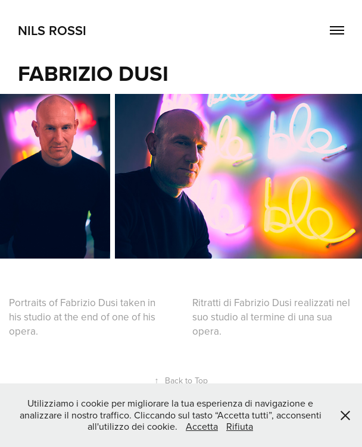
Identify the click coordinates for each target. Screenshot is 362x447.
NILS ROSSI (52, 30)
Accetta (202, 426)
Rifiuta (239, 426)
